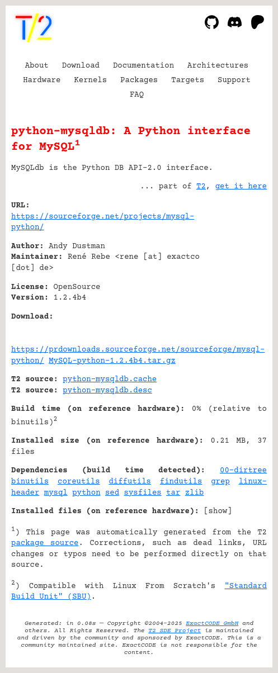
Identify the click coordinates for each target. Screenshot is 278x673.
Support (234, 80)
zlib (194, 493)
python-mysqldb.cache (110, 379)
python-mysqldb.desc (107, 390)
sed (112, 493)
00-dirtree (243, 470)
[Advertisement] (233, 273)
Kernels (90, 80)
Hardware (41, 80)
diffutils (130, 481)
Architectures (217, 65)
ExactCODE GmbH (212, 623)
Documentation (143, 65)
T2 (201, 186)
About (37, 65)
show (218, 511)
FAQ (137, 95)
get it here (241, 186)
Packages (139, 80)
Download (81, 65)
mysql (56, 493)
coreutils (79, 481)
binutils (30, 481)
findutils (181, 481)
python (86, 493)
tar (173, 493)
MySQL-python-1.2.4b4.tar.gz (112, 361)
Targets (187, 80)
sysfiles (143, 493)
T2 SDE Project (174, 630)
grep (220, 481)
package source (44, 543)
